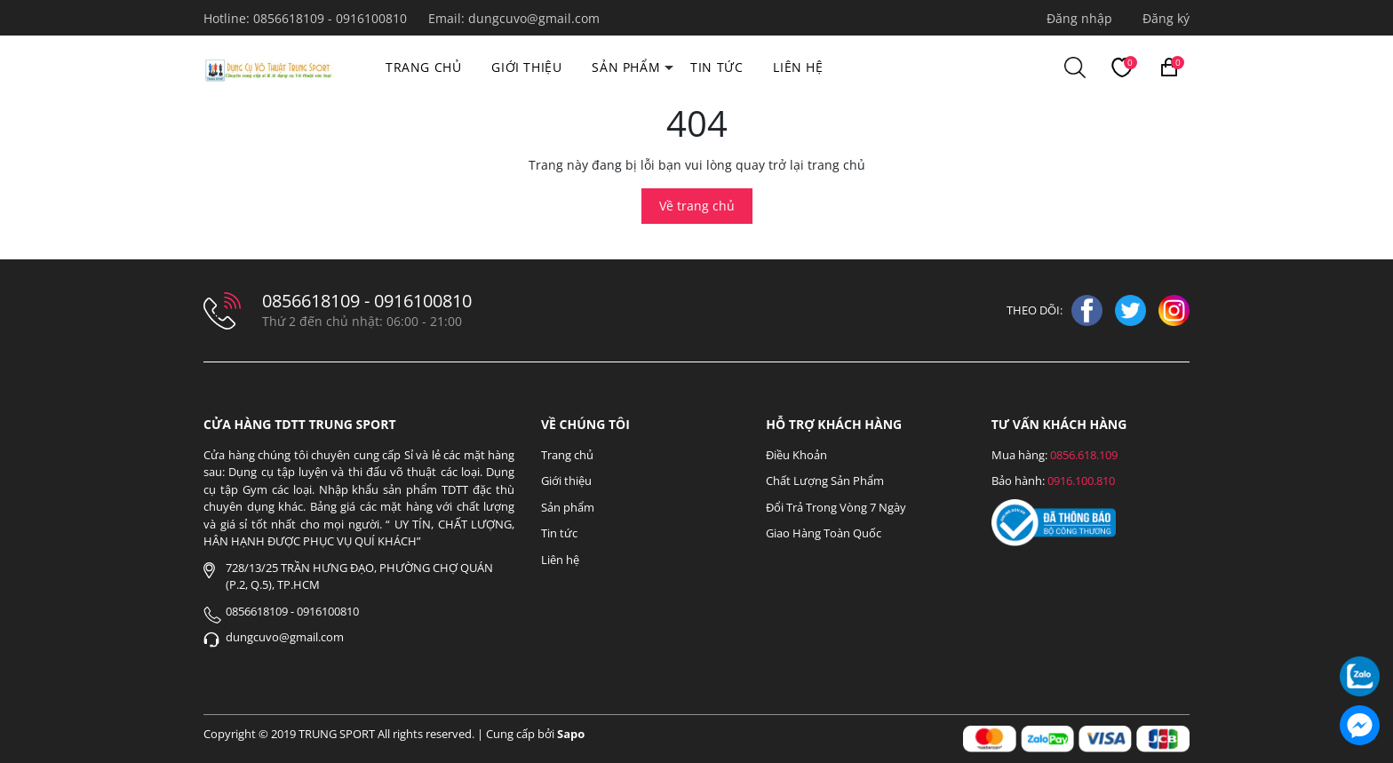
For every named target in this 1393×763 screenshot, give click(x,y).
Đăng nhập (1079, 18)
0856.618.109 (1084, 455)
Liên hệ (798, 67)
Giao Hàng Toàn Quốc (823, 533)
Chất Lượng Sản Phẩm (825, 481)
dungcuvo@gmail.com (534, 18)
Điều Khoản (796, 455)
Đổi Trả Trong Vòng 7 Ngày (836, 507)
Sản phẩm (626, 67)
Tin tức (716, 67)
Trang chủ (423, 67)
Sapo (571, 734)
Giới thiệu (526, 67)
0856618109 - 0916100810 (331, 18)
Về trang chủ (697, 205)
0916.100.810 (1081, 481)
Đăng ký (1166, 18)
